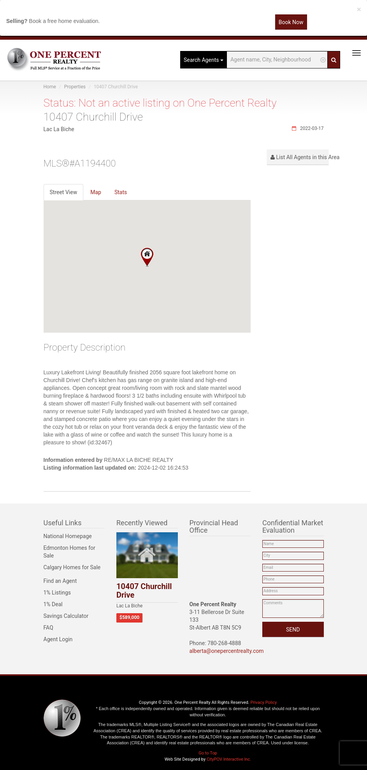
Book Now (291, 22)
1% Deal (53, 604)
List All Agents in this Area (299, 157)
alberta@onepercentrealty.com (227, 651)
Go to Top (207, 753)
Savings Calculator (66, 616)
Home (50, 86)
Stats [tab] (120, 192)
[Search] (333, 59)
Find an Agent (60, 581)
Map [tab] (95, 192)
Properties (75, 86)
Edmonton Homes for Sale (69, 552)
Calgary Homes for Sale (72, 567)
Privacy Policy (263, 702)
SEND (293, 629)
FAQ (48, 627)
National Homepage (68, 536)
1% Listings (57, 592)
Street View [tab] (63, 192)
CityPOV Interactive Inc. (229, 759)
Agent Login (58, 639)
